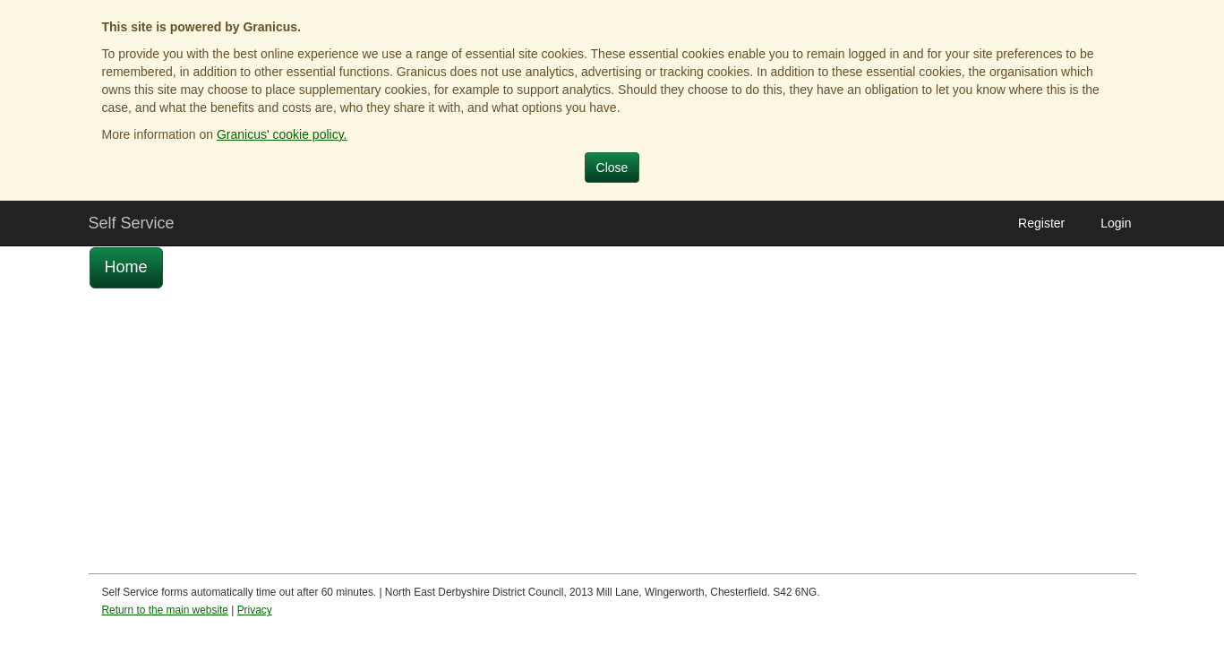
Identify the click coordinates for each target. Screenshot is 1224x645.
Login (1115, 223)
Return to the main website (165, 610)
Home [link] (126, 267)
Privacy (254, 610)
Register (1041, 223)
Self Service (132, 223)
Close (612, 167)
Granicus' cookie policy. (282, 134)
